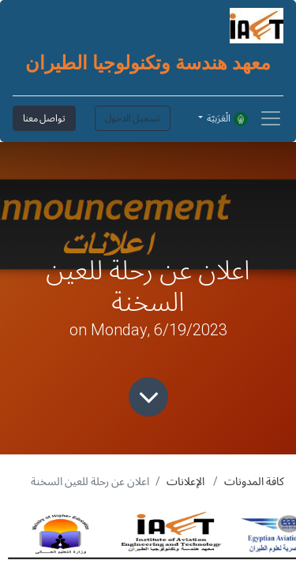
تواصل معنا (44, 118)
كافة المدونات (254, 481)
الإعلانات (185, 481)
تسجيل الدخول (132, 118)
